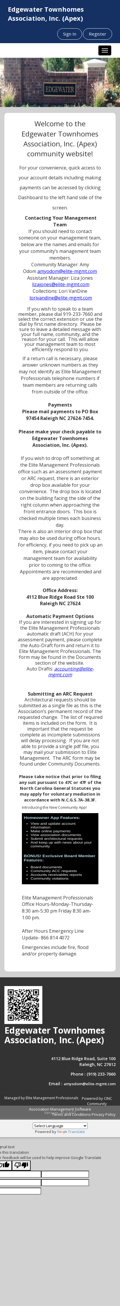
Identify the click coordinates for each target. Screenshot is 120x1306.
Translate (71, 1131)
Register (97, 34)
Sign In (69, 34)
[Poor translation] (21, 1165)
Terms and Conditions (71, 1114)
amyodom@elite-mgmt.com (90, 1083)
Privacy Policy (104, 1114)
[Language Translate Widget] (60, 1126)
